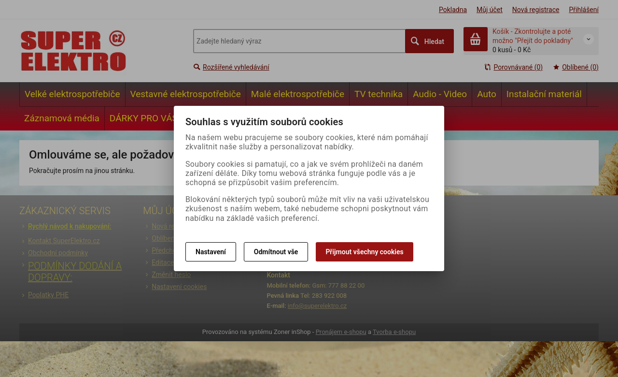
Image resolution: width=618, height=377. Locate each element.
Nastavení (211, 252)
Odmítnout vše (276, 252)
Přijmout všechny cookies (364, 252)
